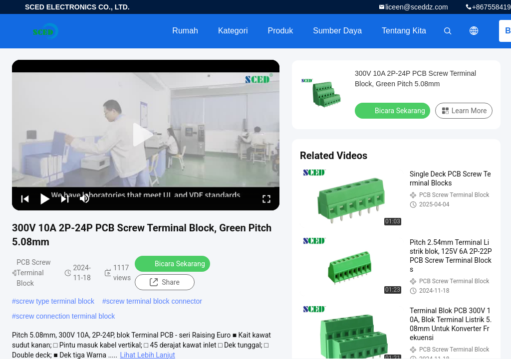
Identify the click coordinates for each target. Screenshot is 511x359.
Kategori (233, 30)
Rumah (185, 30)
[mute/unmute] (85, 198)
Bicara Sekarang (173, 263)
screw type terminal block (55, 301)
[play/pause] (45, 198)
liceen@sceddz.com (416, 7)
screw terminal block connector (154, 301)
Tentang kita (404, 30)
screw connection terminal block (65, 316)
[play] (145, 135)
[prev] (25, 198)
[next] (65, 198)
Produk (280, 30)
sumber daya (337, 30)
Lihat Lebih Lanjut (147, 355)
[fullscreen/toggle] (266, 198)
